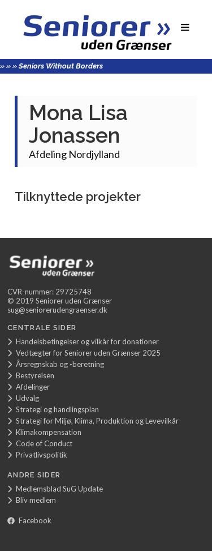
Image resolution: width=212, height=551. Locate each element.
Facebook (29, 520)
